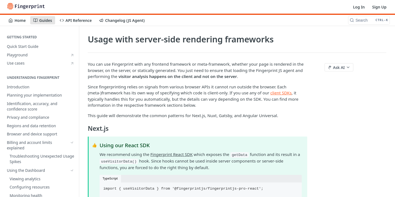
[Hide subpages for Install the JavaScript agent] (72, 180)
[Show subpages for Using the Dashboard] (72, 156)
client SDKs (281, 92)
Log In (359, 7)
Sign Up (379, 7)
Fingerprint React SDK (171, 154)
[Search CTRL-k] (369, 20)
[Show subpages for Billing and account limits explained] (72, 142)
